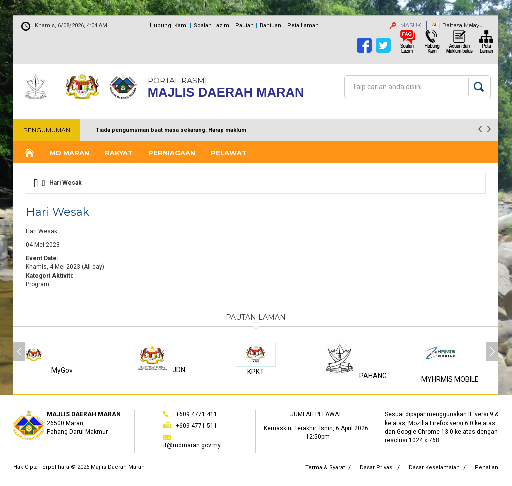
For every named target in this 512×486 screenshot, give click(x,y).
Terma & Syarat (325, 467)
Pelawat (229, 153)
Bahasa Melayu (462, 25)
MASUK (406, 25)
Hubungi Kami (169, 25)
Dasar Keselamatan (434, 467)
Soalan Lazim (212, 25)
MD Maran (70, 153)
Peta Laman (303, 25)
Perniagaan (172, 153)
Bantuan (271, 25)
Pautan (245, 25)
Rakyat (119, 153)
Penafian (486, 467)
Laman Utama (29, 153)
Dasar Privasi (377, 467)
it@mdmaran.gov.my (192, 445)
